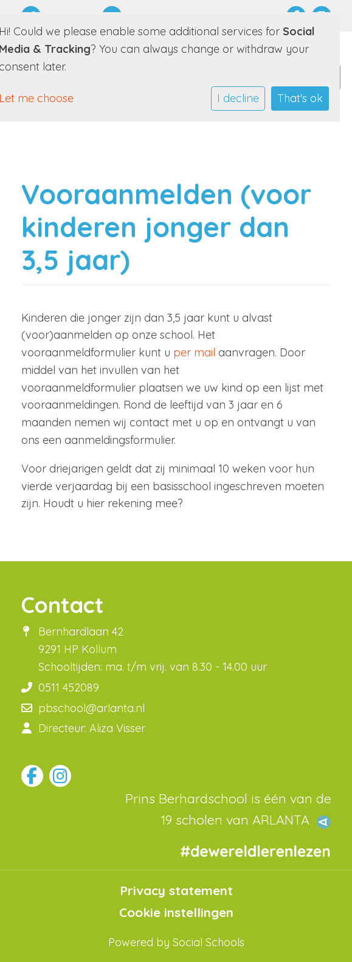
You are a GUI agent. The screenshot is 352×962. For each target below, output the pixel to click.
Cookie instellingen (176, 912)
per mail (194, 352)
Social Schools (208, 942)
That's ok (300, 98)
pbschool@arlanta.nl (91, 708)
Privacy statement (176, 890)
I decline (238, 98)
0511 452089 (68, 687)
